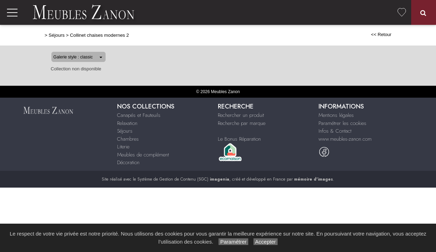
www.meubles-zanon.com (345, 139)
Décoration (128, 162)
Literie (123, 146)
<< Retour (403, 34)
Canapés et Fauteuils (138, 115)
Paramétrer (233, 242)
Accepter (265, 242)
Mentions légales (336, 115)
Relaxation (127, 123)
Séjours (34, 35)
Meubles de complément (143, 155)
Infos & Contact (335, 131)
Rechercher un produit (241, 115)
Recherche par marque (241, 123)
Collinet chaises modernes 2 (77, 35)
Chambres (128, 139)
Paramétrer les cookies (342, 123)
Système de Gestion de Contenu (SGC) (183, 179)
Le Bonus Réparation (239, 139)
